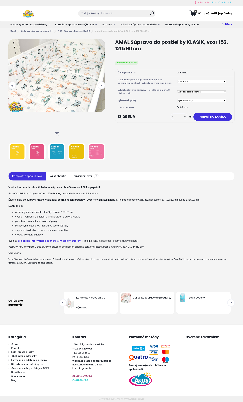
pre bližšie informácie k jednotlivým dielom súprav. (49, 241)
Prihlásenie (203, 2)
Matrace (107, 24)
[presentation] (12, 85)
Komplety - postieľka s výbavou (74, 24)
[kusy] (179, 116)
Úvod (13, 31)
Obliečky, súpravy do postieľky (138, 24)
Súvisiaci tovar (86, 176)
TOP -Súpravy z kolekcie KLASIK (74, 31)
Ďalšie (226, 24)
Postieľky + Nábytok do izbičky (28, 24)
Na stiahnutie (57, 176)
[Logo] (27, 13)
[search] (152, 14)
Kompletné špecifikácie (27, 176)
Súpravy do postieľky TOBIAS (182, 24)
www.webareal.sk (134, 398)
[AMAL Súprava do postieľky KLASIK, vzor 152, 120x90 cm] (56, 75)
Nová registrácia (223, 2)
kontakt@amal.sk (82, 368)
